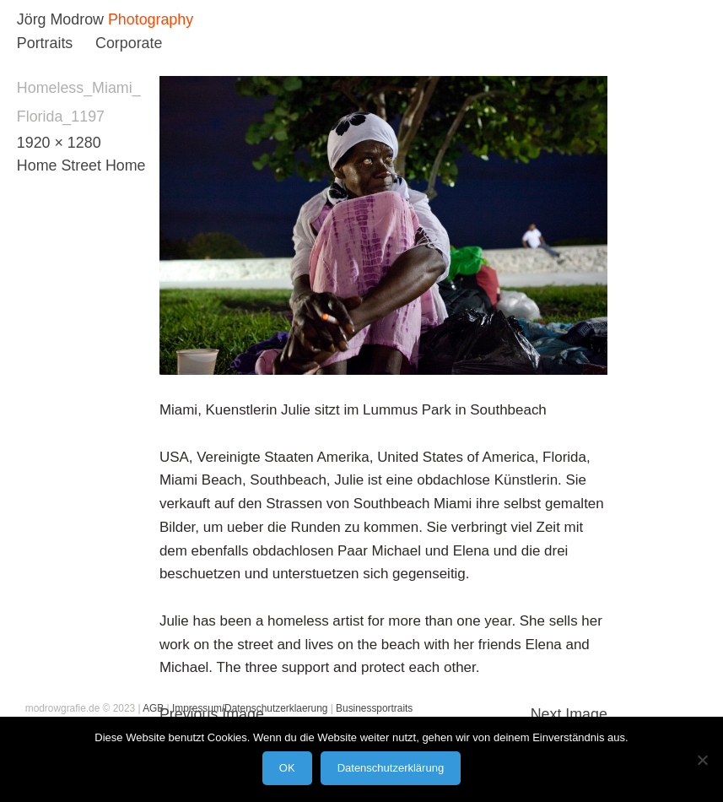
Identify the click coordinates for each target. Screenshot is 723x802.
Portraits (45, 43)
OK (287, 767)
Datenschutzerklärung (390, 767)
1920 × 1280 (59, 142)
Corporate (128, 43)
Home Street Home (81, 165)
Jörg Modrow (60, 19)
